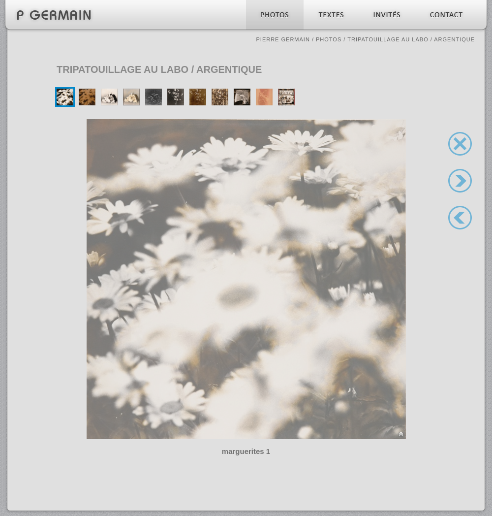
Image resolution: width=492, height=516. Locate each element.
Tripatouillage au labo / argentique (411, 39)
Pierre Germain (282, 39)
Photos (328, 39)
